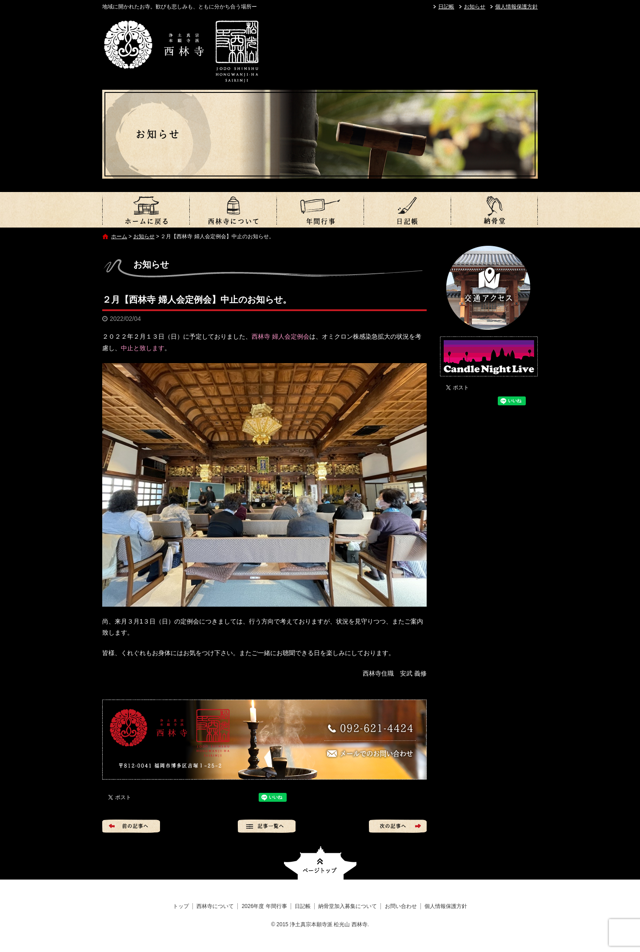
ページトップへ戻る (320, 863)
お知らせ (474, 7)
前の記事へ (131, 826)
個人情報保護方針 (516, 7)
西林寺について (232, 210)
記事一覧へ (267, 826)
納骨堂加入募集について (494, 210)
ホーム (119, 236)
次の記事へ (398, 826)
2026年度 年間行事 (320, 210)
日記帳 (446, 7)
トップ (145, 210)
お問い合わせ (401, 906)
